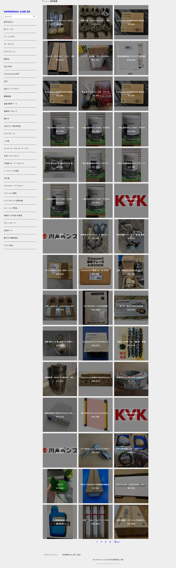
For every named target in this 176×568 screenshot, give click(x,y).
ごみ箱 (6, 141)
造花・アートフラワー (12, 89)
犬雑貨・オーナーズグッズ (14, 163)
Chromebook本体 (11, 74)
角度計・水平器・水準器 (13, 215)
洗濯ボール (8, 230)
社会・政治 (8, 66)
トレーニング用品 (10, 208)
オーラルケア (9, 44)
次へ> (117, 541)
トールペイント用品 (11, 171)
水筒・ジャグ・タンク (11, 156)
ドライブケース (9, 133)
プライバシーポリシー (51, 555)
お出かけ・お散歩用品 (12, 126)
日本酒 (6, 178)
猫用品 (6, 59)
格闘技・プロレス (10, 111)
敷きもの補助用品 (11, 238)
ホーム (44, 1)
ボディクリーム (9, 51)
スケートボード (10, 223)
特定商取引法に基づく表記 (71, 555)
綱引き (6, 119)
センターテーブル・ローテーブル (16, 148)
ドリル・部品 (8, 245)
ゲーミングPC (9, 37)
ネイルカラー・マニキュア (13, 186)
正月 (6, 81)
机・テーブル (8, 29)
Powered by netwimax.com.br (108, 563)
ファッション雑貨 (10, 193)
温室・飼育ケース (10, 104)
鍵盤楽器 (7, 96)
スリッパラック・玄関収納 (13, 201)
